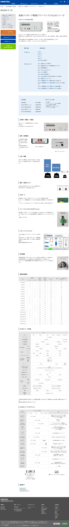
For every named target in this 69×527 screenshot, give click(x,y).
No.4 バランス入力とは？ (43, 70)
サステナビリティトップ (31, 506)
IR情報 (45, 3)
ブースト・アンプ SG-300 (8, 25)
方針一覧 (29, 508)
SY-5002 (4, 22)
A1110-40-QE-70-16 (24, 490)
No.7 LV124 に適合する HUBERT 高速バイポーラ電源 (49, 76)
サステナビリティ (34, 3)
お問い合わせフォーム (8, 37)
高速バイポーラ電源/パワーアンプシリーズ (27, 6)
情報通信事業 (3, 506)
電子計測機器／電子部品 (11, 6)
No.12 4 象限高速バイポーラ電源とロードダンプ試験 (49, 88)
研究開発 (56, 515)
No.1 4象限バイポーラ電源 (44, 63)
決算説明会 (43, 512)
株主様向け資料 (43, 513)
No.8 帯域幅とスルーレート (44, 78)
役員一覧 (56, 510)
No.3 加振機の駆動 (42, 67)
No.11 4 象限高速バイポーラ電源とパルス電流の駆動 (49, 86)
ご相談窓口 (8, 46)
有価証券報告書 (43, 509)
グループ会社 (57, 514)
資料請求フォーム (8, 41)
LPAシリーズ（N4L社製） (8, 27)
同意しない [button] (56, 523)
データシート (27, 52)
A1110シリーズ (6, 19)
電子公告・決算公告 (44, 508)
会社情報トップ (57, 506)
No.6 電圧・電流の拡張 (43, 74)
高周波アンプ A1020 (7, 24)
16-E (39, 56)
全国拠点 (56, 513)
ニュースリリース (57, 509)
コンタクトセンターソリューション (19, 508)
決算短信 (42, 510)
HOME (2, 6)
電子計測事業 (3, 508)
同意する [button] (64, 523)
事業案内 (13, 3)
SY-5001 (4, 21)
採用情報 (56, 517)
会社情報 (56, 3)
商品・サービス (24, 3)
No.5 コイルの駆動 (42, 72)
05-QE (39, 54)
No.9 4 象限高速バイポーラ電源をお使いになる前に (49, 80)
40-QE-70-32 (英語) (42, 60)
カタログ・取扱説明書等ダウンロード (8, 32)
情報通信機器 (16, 506)
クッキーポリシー (13, 525)
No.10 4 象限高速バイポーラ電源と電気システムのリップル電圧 (51, 82)
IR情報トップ (43, 506)
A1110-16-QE (22, 489)
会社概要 (56, 508)
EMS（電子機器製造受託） (18, 510)
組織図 (56, 512)
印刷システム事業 (3, 509)
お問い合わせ (42, 48)
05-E (39, 51)
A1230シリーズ (6, 18)
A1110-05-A (22, 488)
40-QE (39, 58)
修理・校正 (26, 48)
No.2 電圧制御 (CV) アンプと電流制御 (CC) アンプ (48, 65)
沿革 (55, 518)
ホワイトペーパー (27, 64)
